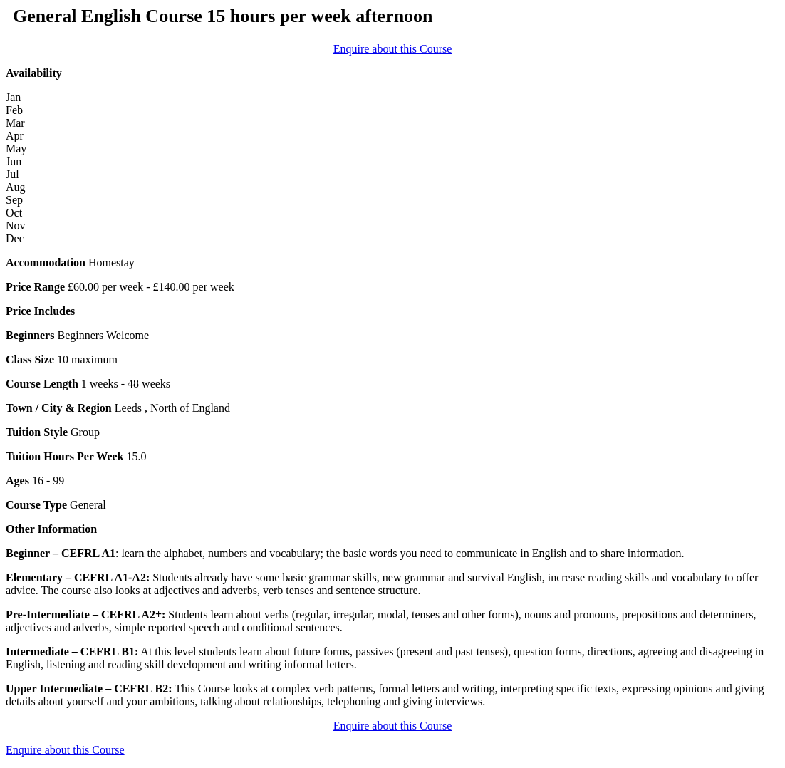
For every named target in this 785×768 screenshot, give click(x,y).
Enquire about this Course (392, 49)
